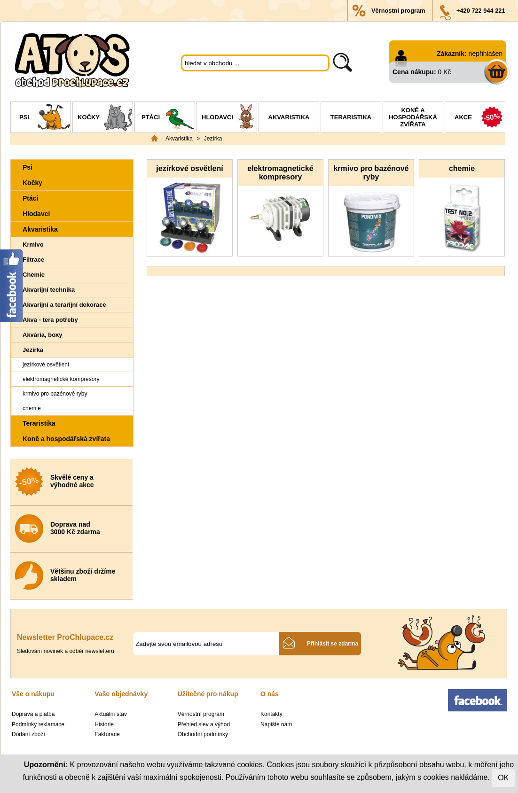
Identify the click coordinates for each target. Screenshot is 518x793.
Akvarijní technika (49, 289)
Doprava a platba (33, 714)
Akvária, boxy (43, 334)
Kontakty (271, 714)
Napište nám (276, 724)
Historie (104, 724)
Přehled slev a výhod (204, 724)
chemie (32, 408)
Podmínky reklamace (38, 724)
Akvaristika (289, 117)
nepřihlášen (485, 53)
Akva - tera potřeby (50, 319)
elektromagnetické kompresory (61, 379)
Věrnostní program (398, 10)
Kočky (105, 118)
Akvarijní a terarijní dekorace (64, 304)
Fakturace (106, 734)
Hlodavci (229, 118)
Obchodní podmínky (203, 734)
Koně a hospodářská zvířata (413, 117)
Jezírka (213, 138)
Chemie (34, 274)
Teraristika (350, 117)
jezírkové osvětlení (46, 364)
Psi (45, 118)
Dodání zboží (28, 734)
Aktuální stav (110, 714)
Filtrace (33, 259)
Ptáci (168, 118)
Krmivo (33, 244)
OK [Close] (503, 778)
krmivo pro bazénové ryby (55, 393)
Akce (480, 118)
